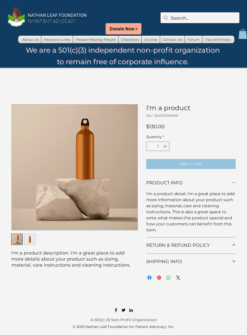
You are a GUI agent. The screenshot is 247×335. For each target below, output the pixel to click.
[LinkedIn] (131, 310)
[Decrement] (150, 146)
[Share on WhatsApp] (169, 278)
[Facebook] (115, 310)
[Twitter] (123, 310)
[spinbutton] (157, 146)
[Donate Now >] (123, 28)
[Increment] (165, 146)
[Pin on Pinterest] (159, 278)
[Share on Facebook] (149, 278)
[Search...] (200, 18)
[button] (242, 34)
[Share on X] (178, 278)
